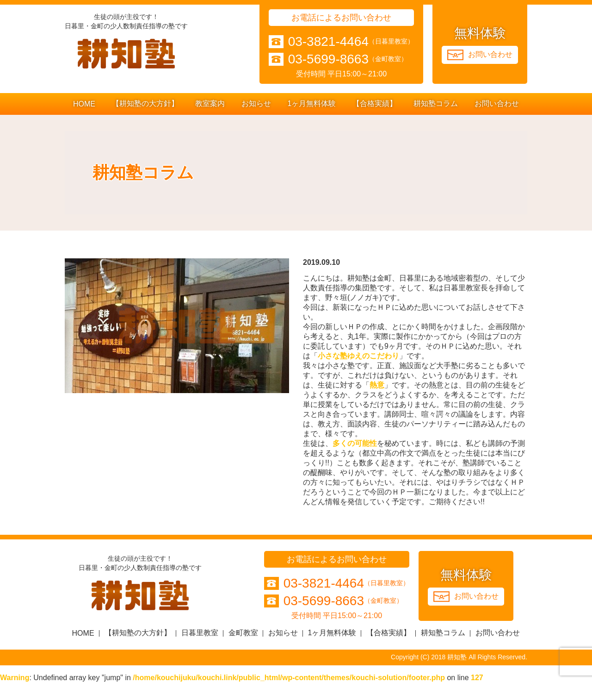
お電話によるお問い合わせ (341, 17)
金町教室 (243, 633)
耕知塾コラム (435, 103)
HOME (84, 104)
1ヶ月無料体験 (312, 103)
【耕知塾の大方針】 (145, 103)
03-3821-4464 (328, 41)
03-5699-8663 (328, 59)
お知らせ (256, 103)
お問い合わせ (497, 103)
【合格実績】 (374, 103)
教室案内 (210, 103)
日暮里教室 (199, 633)
